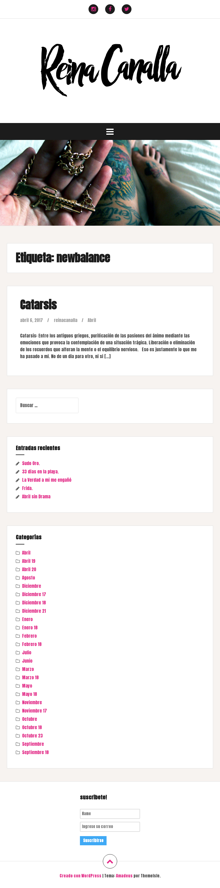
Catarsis (38, 304)
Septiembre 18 (35, 752)
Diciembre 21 (34, 611)
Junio (27, 660)
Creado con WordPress (80, 876)
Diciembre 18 (34, 602)
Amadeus (124, 876)
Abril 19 (28, 561)
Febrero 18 (32, 644)
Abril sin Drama (36, 496)
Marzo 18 (30, 677)
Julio (26, 652)
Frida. (27, 488)
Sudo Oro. (31, 463)
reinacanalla (65, 320)
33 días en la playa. (40, 471)
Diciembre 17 (34, 594)
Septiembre (33, 744)
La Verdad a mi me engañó (46, 480)
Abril (92, 320)
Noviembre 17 (34, 710)
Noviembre (32, 702)
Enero (27, 619)
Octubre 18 (32, 727)
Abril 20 (29, 569)
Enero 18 (30, 627)
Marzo (28, 669)
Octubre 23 (32, 735)
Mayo (27, 685)
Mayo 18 (29, 694)
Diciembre (31, 586)
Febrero (29, 636)
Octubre (29, 719)
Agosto (28, 577)
